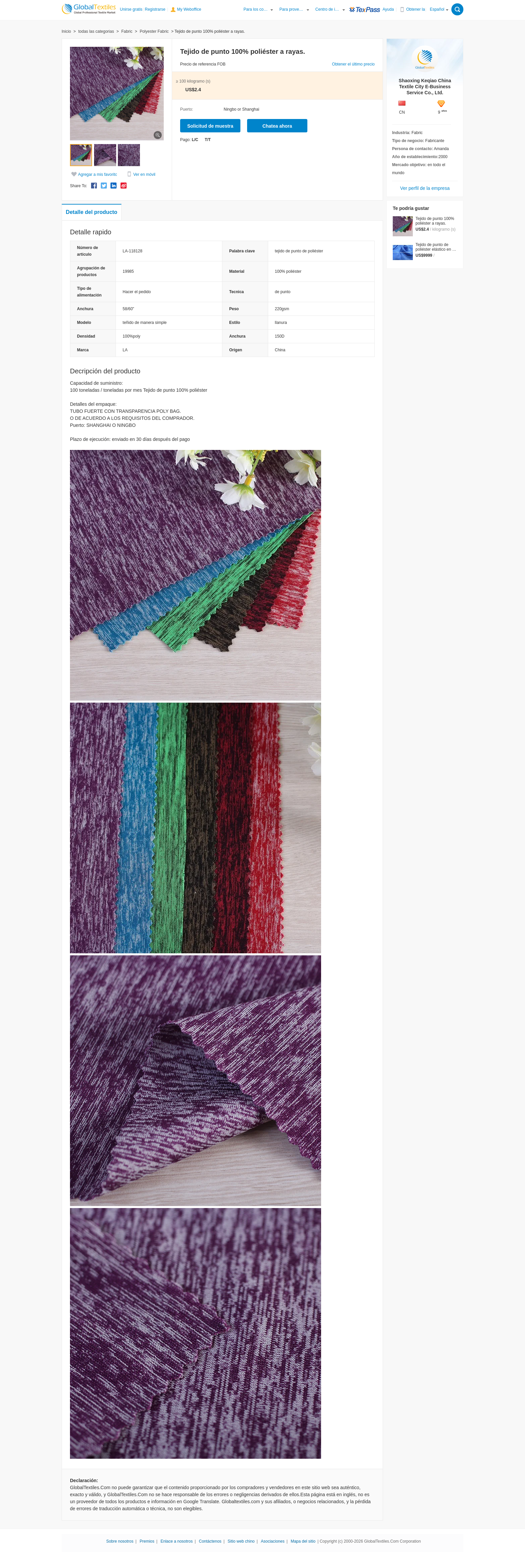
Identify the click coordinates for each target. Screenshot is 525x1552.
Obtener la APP (419, 9)
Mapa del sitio (303, 1541)
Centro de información (328, 9)
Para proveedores (292, 9)
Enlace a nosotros (176, 1541)
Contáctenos (210, 1541)
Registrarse (155, 9)
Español (437, 9)
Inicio (66, 31)
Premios (147, 1541)
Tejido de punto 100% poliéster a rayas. (435, 221)
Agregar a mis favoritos (98, 174)
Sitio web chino (241, 1541)
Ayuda (388, 9)
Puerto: (186, 109)
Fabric (126, 31)
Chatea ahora (277, 126)
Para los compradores (256, 9)
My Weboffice (189, 9)
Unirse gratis (131, 9)
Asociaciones (273, 1541)
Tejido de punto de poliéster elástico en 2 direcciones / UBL (435, 249)
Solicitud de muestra (210, 126)
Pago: (185, 139)
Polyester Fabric (154, 31)
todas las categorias (96, 31)
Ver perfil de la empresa (425, 188)
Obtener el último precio (353, 64)
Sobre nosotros (119, 1541)
